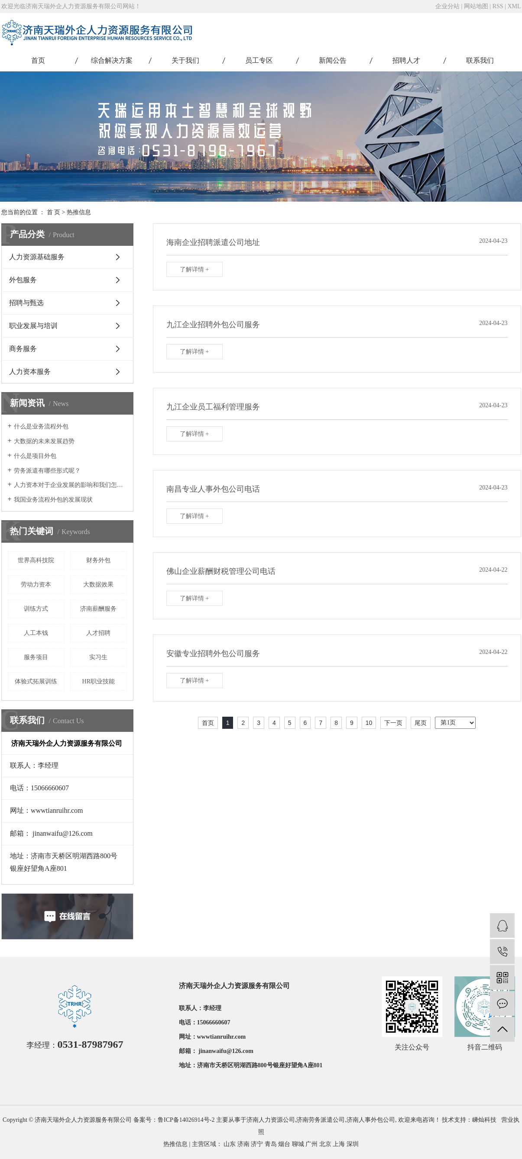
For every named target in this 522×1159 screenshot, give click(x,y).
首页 (38, 60)
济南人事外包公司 (371, 1120)
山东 (230, 1144)
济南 (243, 1144)
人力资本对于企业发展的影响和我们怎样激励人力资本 (70, 485)
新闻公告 (333, 60)
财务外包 (98, 560)
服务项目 (36, 657)
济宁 (257, 1144)
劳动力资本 (36, 584)
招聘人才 (406, 60)
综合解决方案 (112, 60)
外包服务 (23, 279)
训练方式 (36, 608)
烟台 (284, 1144)
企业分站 (447, 6)
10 (369, 722)
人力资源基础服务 (37, 257)
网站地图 (476, 6)
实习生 (98, 657)
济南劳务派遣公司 (320, 1120)
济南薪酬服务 (98, 608)
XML (514, 6)
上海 (339, 1144)
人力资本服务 (30, 371)
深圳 (353, 1144)
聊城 (298, 1144)
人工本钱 (36, 633)
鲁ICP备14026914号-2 (186, 1120)
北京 (325, 1144)
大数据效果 (98, 584)
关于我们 (185, 60)
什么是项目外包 (35, 456)
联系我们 (480, 60)
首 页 (54, 212)
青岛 (271, 1144)
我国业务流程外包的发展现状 (53, 499)
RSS (498, 6)
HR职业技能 (98, 681)
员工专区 (259, 60)
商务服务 (23, 348)
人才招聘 (98, 633)
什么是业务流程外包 (41, 426)
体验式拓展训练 (36, 681)
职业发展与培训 (33, 325)
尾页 (421, 722)
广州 (311, 1144)
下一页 (393, 722)
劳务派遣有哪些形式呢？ (47, 470)
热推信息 (79, 212)
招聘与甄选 (26, 302)
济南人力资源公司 (270, 1120)
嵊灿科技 (484, 1120)
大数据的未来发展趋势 (44, 441)
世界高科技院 (36, 560)
